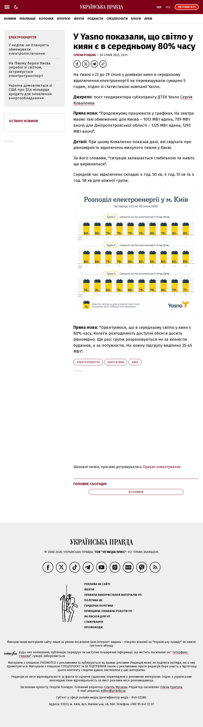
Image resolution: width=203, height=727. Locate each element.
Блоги (136, 19)
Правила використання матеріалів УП (113, 594)
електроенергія (88, 362)
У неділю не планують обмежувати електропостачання (29, 49)
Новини (10, 19)
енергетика (115, 362)
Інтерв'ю (63, 19)
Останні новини (23, 121)
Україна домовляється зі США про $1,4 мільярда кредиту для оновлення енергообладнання (30, 92)
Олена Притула (171, 687)
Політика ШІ (93, 600)
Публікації (27, 19)
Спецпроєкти (117, 19)
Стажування (93, 621)
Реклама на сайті (97, 584)
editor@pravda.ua (113, 691)
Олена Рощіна (84, 55)
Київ (135, 362)
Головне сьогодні (90, 484)
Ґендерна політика (98, 605)
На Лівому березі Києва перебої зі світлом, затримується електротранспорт (30, 69)
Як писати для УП (97, 616)
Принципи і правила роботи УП (108, 611)
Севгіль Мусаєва (115, 687)
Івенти (79, 19)
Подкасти (95, 19)
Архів (148, 19)
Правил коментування (162, 467)
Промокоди (93, 627)
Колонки (46, 19)
